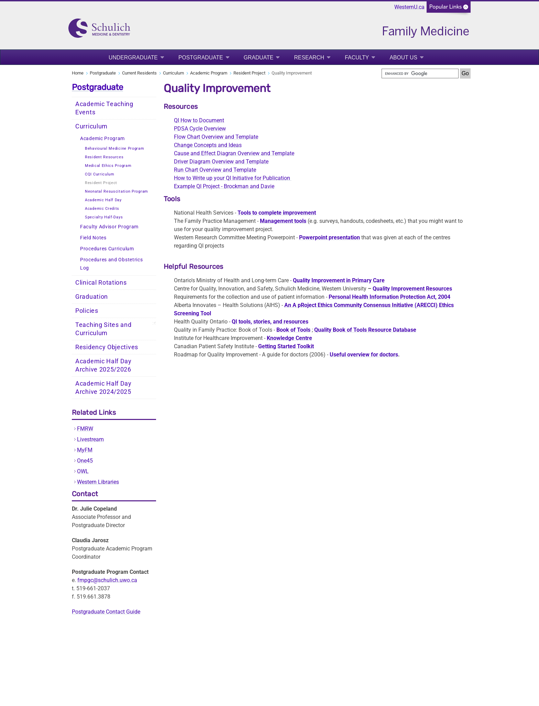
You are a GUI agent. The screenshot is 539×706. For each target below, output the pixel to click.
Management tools (283, 221)
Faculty (357, 57)
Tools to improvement (277, 212)
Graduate (259, 57)
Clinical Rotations (101, 282)
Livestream (90, 439)
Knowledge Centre (289, 338)
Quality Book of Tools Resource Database (365, 330)
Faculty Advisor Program (109, 227)
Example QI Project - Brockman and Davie (224, 186)
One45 (85, 460)
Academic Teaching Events (104, 108)
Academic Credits (102, 208)
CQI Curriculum (99, 174)
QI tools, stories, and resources (270, 321)
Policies (86, 310)
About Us (403, 57)
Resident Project (249, 73)
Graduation (91, 296)
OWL (83, 471)
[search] (420, 73)
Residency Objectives (106, 347)
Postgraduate (200, 57)
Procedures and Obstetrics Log (111, 264)
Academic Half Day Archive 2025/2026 (103, 365)
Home (78, 73)
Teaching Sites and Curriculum (103, 329)
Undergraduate (133, 57)
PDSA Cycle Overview (200, 128)
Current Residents (139, 73)
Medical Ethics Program (108, 165)
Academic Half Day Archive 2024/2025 (103, 387)
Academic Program (208, 73)
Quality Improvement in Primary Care (339, 280)
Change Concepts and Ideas (208, 145)
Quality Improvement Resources (412, 288)
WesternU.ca (409, 7)
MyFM (84, 450)
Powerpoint (329, 237)
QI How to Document (199, 120)
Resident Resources (104, 157)
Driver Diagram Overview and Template (221, 161)
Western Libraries (98, 482)
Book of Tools (293, 330)
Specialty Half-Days (104, 217)
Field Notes (93, 238)
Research (309, 57)
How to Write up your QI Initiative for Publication (233, 178)
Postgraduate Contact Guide (106, 611)
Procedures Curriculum (107, 249)
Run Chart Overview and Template (215, 170)
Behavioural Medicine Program (114, 148)
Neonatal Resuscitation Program (116, 191)
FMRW (85, 428)
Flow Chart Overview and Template (216, 137)
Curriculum (173, 73)
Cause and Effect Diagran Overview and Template (234, 153)
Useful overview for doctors (364, 354)
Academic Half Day (103, 200)
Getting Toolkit (286, 346)
